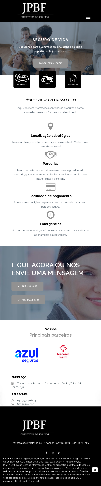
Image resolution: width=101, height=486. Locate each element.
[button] (88, 17)
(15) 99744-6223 (28, 300)
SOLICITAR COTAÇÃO (50, 63)
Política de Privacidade (29, 481)
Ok (95, 470)
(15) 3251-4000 (27, 286)
